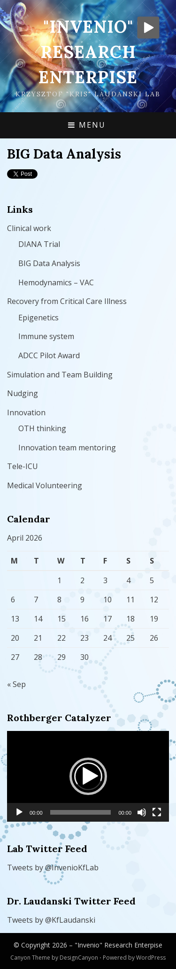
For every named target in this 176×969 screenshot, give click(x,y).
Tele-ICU (22, 466)
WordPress (151, 958)
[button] (88, 776)
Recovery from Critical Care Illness (67, 301)
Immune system (46, 336)
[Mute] (141, 812)
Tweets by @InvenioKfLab (53, 867)
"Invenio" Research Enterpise (88, 52)
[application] (88, 776)
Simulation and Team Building (60, 374)
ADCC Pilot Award (49, 355)
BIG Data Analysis (49, 263)
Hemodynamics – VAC (56, 282)
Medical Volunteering (44, 485)
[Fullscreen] (156, 812)
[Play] (19, 812)
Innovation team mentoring (67, 447)
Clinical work (29, 228)
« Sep (16, 684)
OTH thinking (42, 428)
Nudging (22, 393)
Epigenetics (38, 317)
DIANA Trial (39, 244)
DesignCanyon (79, 958)
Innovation (26, 412)
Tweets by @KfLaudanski (51, 920)
